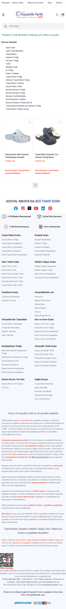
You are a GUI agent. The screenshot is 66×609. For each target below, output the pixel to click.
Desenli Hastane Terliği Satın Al (19, 103)
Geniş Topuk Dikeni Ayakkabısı (14, 255)
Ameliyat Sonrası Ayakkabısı (47, 277)
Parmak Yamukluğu (43, 391)
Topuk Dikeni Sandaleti (11, 251)
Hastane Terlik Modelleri (16, 96)
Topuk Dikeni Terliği (14, 77)
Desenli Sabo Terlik (14, 86)
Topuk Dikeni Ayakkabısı (12, 243)
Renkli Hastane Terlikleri (16, 99)
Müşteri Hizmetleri (42, 300)
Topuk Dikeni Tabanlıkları (12, 247)
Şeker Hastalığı (41, 387)
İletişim (38, 312)
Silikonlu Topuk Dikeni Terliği (17, 80)
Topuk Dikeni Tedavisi (15, 83)
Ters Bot (5, 387)
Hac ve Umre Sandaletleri (45, 339)
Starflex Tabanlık (9, 331)
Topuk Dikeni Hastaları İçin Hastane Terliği (23, 106)
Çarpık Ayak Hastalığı (43, 395)
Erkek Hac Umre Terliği (44, 328)
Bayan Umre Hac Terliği (44, 324)
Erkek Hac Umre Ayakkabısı (46, 335)
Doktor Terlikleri (12, 73)
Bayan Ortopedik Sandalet (46, 362)
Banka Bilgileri (41, 308)
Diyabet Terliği (41, 243)
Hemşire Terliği (12, 61)
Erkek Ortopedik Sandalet (45, 366)
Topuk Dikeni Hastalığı (44, 384)
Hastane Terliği (12, 57)
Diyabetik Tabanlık (42, 255)
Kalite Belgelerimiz (42, 315)
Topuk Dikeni (11, 54)
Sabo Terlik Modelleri (14, 51)
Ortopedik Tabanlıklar (11, 328)
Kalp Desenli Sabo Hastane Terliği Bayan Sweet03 (17, 155)
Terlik (8, 64)
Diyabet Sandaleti (42, 247)
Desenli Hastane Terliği (15, 90)
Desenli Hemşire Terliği (15, 93)
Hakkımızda (40, 304)
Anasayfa (39, 297)
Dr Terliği (9, 70)
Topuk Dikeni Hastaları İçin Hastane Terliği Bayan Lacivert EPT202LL (46, 156)
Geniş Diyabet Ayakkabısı (45, 251)
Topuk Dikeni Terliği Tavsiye (17, 109)
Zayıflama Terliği (9, 300)
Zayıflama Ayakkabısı (11, 297)
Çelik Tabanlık (7, 335)
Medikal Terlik (11, 67)
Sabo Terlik (10, 48)
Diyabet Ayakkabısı (43, 240)
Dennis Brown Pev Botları (12, 384)
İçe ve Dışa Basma (42, 399)
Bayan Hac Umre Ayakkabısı (46, 331)
